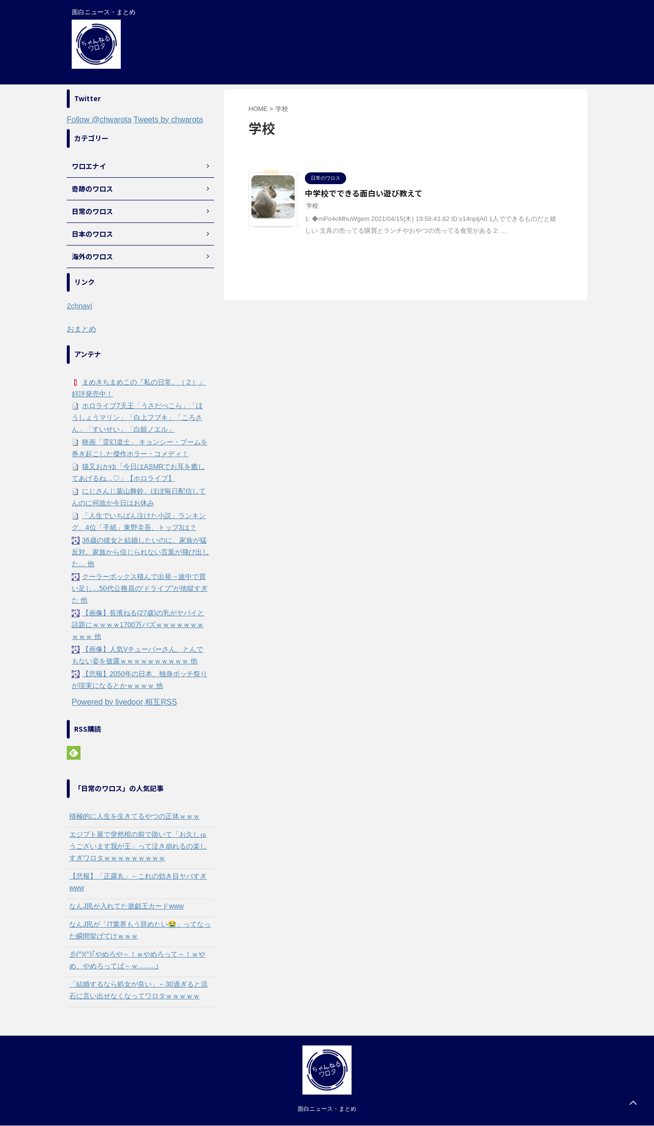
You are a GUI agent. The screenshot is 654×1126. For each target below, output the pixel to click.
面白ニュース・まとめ (327, 1108)
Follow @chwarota (99, 119)
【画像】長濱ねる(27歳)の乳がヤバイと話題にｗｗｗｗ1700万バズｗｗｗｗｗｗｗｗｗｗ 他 (138, 624)
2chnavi (79, 306)
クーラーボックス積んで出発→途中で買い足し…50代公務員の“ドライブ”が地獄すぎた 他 (140, 588)
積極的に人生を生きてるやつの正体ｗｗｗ (134, 816)
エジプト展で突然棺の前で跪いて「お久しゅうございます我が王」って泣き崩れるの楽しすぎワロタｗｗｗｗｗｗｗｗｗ (138, 846)
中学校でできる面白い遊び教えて (363, 193)
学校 (312, 205)
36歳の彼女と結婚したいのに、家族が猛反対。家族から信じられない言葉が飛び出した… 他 (140, 552)
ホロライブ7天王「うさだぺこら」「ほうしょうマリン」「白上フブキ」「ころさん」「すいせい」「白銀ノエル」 (137, 417)
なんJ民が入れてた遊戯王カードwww (126, 906)
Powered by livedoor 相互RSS (124, 702)
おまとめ (81, 329)
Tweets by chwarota (168, 119)
